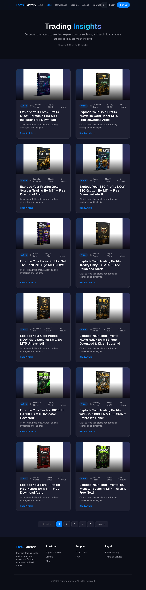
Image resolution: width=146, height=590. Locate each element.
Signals (75, 5)
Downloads (61, 5)
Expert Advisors (53, 552)
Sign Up (123, 5)
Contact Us (81, 552)
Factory (26, 5)
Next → (101, 524)
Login (112, 5)
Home (40, 5)
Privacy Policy (112, 552)
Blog (49, 5)
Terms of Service (113, 556)
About (85, 5)
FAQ (78, 556)
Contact (97, 5)
